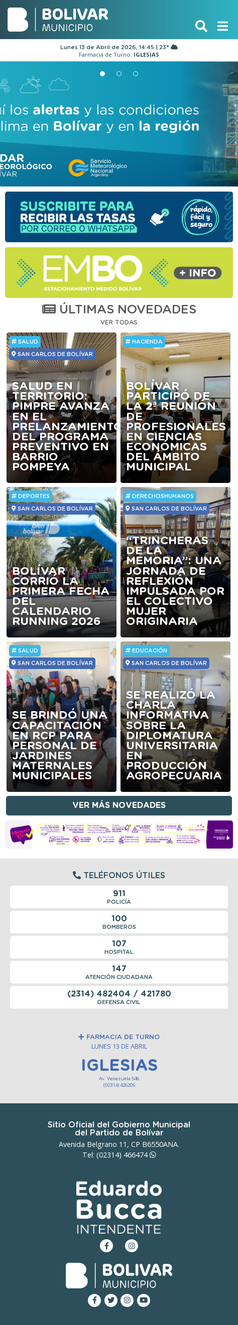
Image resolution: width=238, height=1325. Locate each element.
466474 (140, 1155)
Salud (25, 342)
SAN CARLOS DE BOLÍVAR (52, 354)
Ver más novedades (119, 805)
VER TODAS (119, 322)
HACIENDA (144, 342)
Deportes (31, 496)
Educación (146, 650)
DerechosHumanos (160, 496)
